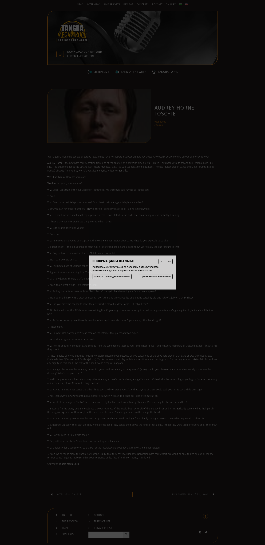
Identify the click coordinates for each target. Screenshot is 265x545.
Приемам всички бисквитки (156, 276)
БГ (161, 261)
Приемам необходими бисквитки (112, 276)
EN (169, 261)
